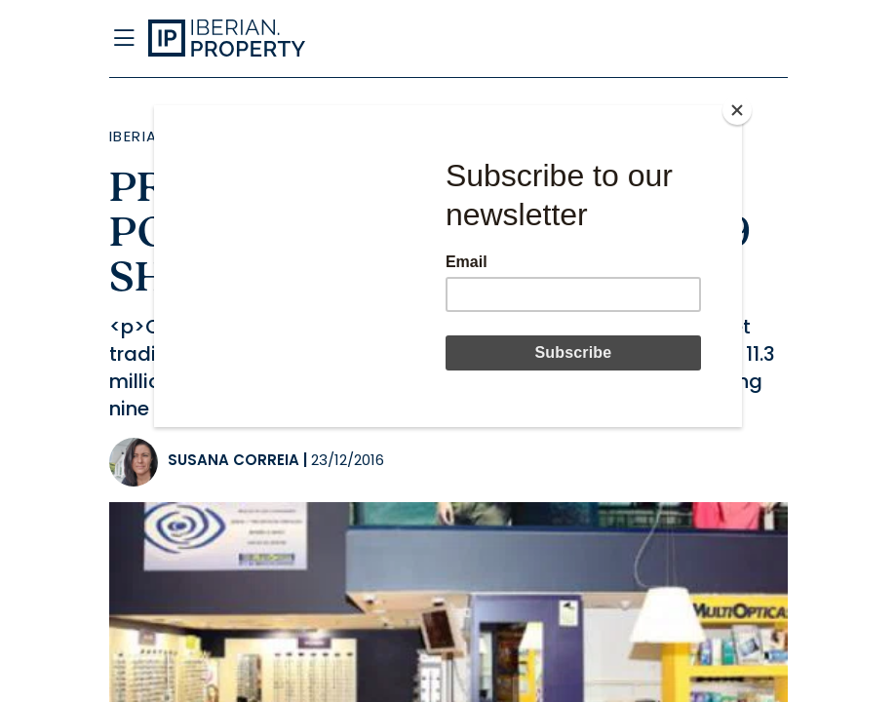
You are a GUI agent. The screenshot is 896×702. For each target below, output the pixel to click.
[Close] (737, 110)
